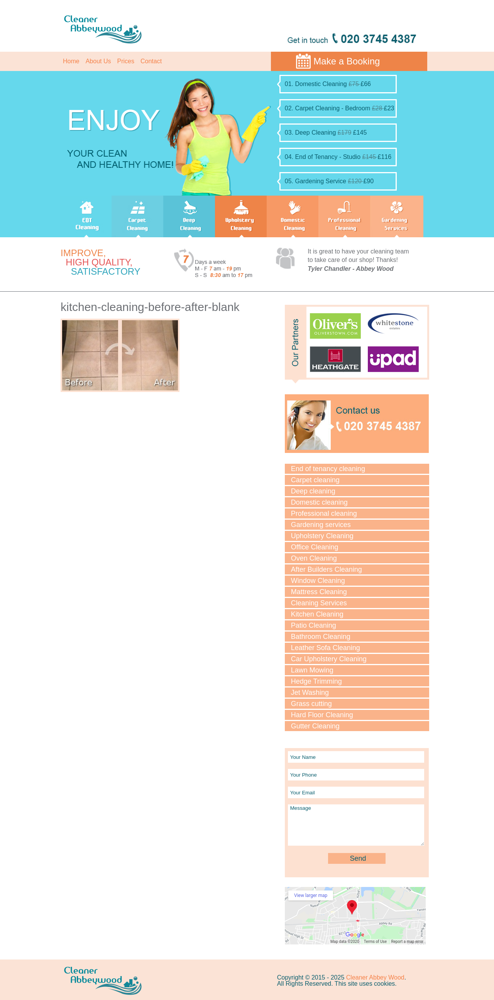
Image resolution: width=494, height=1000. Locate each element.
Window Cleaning (318, 580)
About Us (98, 61)
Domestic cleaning (319, 502)
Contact (151, 61)
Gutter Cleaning (315, 726)
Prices (125, 61)
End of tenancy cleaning (328, 469)
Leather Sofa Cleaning (325, 648)
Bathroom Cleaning (320, 636)
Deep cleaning (313, 491)
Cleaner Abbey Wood (375, 977)
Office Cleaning (314, 547)
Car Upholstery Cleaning (329, 659)
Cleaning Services (319, 603)
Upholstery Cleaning (322, 536)
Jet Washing (310, 692)
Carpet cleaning (315, 480)
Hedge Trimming (316, 681)
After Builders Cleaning (326, 569)
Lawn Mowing (312, 670)
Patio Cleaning (313, 625)
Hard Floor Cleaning (322, 715)
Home (71, 61)
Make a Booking (346, 61)
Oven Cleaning (314, 558)
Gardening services (321, 525)
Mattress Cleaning (319, 592)
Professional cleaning (324, 513)
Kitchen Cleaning (317, 614)
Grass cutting (311, 704)
